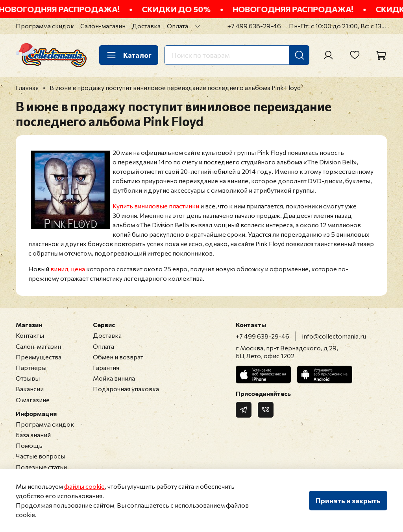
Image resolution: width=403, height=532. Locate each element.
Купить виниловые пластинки (156, 206)
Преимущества (38, 357)
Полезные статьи (41, 467)
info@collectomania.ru (334, 336)
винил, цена (67, 268)
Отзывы (28, 378)
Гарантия (106, 367)
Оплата (177, 25)
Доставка (146, 25)
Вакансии (30, 388)
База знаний (33, 434)
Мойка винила (114, 378)
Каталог (129, 55)
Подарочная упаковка (126, 388)
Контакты (30, 335)
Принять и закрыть (348, 500)
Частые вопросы (40, 456)
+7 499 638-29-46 (254, 25)
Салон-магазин (103, 25)
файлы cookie (84, 486)
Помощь (29, 445)
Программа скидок (45, 25)
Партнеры (31, 367)
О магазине (33, 399)
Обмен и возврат (118, 357)
